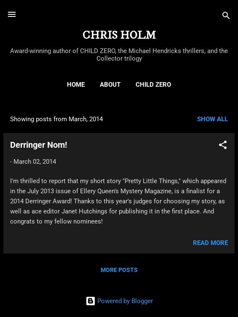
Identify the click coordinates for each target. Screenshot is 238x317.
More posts (119, 269)
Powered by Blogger (119, 301)
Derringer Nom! (38, 145)
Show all (212, 119)
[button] (223, 146)
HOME (76, 84)
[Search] (226, 17)
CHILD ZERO (153, 84)
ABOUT (110, 84)
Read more (210, 243)
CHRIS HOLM (119, 36)
